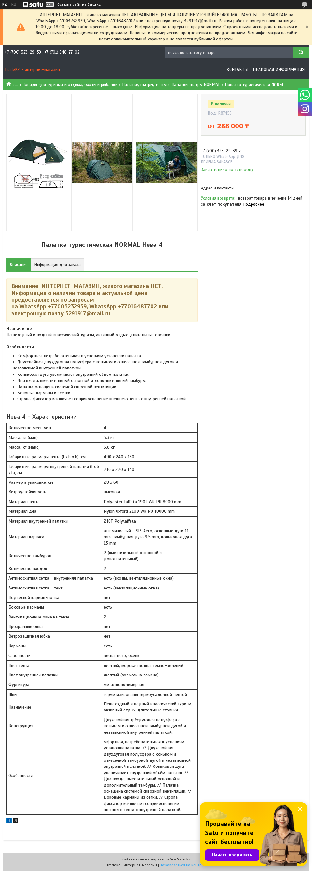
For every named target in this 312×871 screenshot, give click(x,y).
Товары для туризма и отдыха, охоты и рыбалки (70, 84)
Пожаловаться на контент (182, 865)
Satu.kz (183, 859)
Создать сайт (69, 4)
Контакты (237, 69)
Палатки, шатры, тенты (144, 84)
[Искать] (301, 52)
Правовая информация (279, 69)
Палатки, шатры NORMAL (195, 84)
